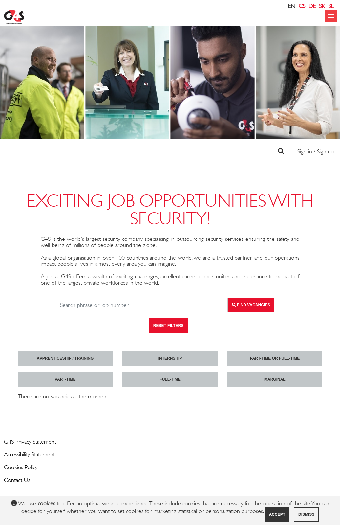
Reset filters (168, 325)
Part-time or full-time (275, 358)
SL (330, 6)
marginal (275, 379)
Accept (277, 514)
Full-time (169, 379)
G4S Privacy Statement (30, 441)
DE (312, 6)
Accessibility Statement (29, 454)
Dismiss (306, 514)
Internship (170, 358)
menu (331, 16)
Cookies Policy (20, 467)
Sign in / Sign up (315, 151)
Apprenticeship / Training (65, 358)
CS (302, 6)
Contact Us (17, 480)
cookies (46, 503)
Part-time (65, 379)
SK (322, 6)
